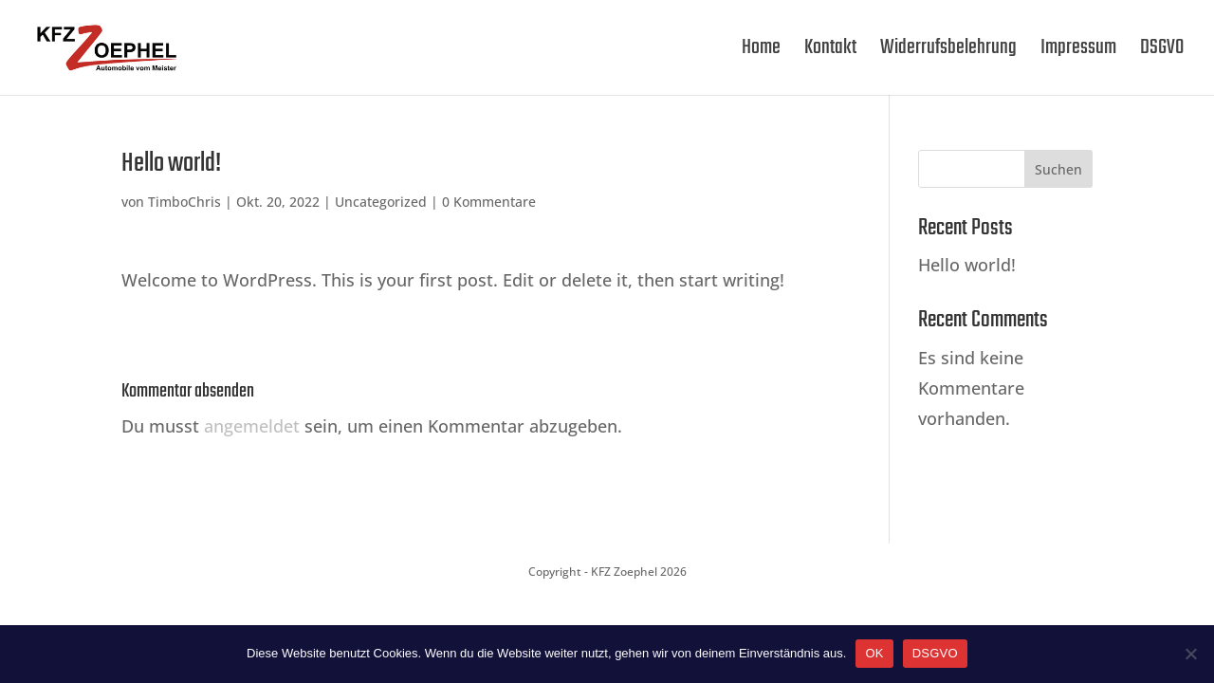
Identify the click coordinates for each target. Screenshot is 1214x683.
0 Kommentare (489, 202)
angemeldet (252, 426)
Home (761, 52)
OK (874, 653)
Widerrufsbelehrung (948, 52)
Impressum (1078, 52)
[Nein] (1190, 653)
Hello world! (967, 264)
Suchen (1058, 169)
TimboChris (184, 202)
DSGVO (1162, 52)
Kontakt (830, 52)
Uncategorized (381, 202)
